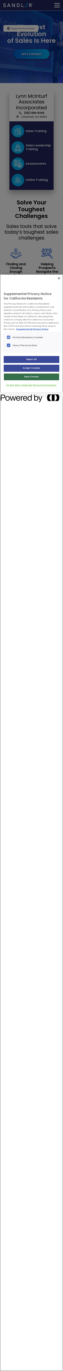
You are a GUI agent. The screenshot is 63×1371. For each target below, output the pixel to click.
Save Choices (31, 376)
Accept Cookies (31, 368)
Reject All (31, 359)
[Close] (59, 278)
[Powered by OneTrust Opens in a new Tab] (13, 395)
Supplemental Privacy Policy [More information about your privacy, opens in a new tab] (32, 329)
